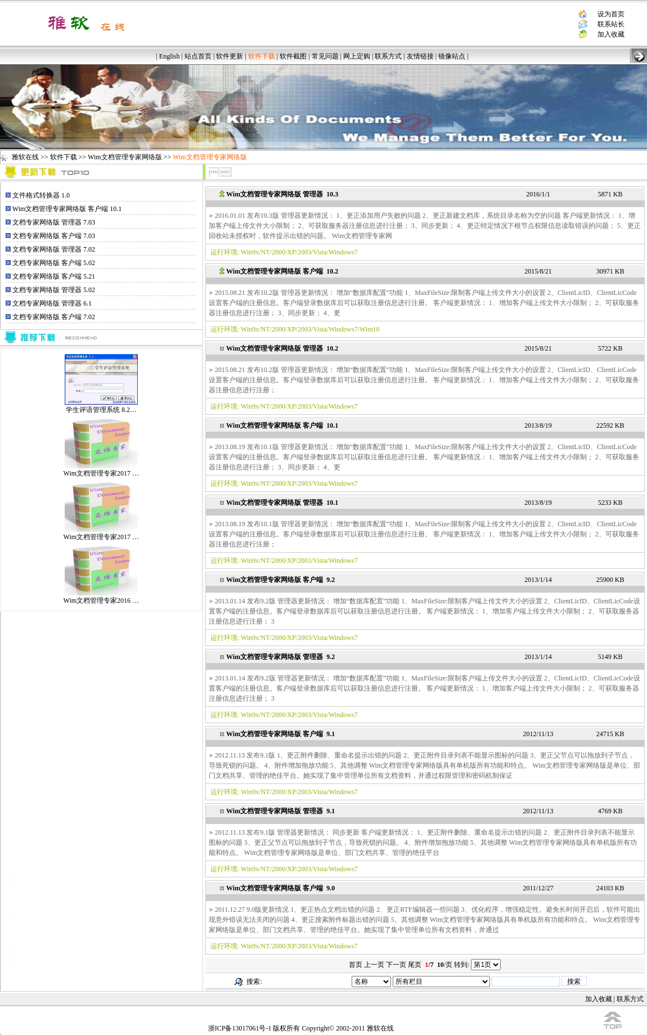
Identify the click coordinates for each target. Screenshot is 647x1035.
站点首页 (198, 56)
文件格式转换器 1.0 (41, 195)
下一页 (396, 965)
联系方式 (388, 56)
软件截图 (293, 56)
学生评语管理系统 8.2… (101, 406)
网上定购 (356, 56)
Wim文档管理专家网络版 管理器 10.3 (282, 194)
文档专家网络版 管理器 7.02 (53, 249)
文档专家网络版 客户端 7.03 (53, 236)
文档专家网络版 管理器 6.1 (52, 303)
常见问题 (325, 56)
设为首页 (610, 14)
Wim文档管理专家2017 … (102, 469)
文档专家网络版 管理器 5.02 (53, 290)
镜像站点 (451, 56)
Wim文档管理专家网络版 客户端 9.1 (280, 734)
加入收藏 (610, 34)
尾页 (414, 965)
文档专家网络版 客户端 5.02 (53, 263)
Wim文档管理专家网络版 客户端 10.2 (282, 271)
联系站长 (610, 24)
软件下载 (63, 157)
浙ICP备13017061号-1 (240, 1028)
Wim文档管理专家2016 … (102, 596)
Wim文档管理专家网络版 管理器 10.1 (282, 503)
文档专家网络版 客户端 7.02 (53, 317)
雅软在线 (25, 157)
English (169, 56)
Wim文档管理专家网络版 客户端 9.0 (280, 888)
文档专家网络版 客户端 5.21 (53, 276)
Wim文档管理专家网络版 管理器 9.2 (280, 657)
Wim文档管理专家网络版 (125, 157)
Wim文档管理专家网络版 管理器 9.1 (280, 811)
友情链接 (420, 56)
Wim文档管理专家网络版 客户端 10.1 (67, 209)
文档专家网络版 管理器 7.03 (53, 222)
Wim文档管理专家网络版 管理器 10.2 (282, 348)
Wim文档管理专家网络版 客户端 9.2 (280, 580)
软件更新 (229, 56)
